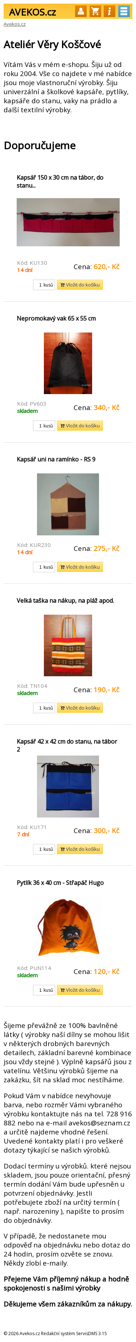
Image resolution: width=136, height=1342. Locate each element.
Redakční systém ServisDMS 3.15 (74, 1333)
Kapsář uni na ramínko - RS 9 (56, 459)
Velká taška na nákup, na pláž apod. (65, 601)
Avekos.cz (15, 24)
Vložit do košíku (80, 284)
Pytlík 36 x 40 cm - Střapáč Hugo (60, 883)
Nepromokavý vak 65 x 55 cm (56, 318)
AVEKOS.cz (32, 11)
